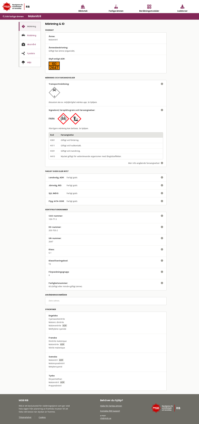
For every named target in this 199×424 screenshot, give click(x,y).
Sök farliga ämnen (13, 16)
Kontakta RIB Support (110, 411)
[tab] (30, 26)
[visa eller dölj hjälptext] (162, 84)
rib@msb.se (105, 418)
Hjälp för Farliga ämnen (111, 405)
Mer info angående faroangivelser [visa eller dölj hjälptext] (145, 163)
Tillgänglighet (25, 417)
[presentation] (30, 26)
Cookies (42, 417)
